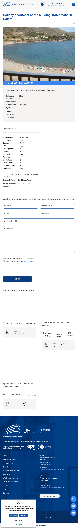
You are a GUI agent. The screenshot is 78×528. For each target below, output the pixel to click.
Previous (5, 53)
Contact (6, 493)
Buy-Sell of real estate (11, 471)
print (73, 23)
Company (6, 486)
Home (5, 456)
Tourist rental (7, 467)
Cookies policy (43, 519)
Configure (18, 520)
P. (46, 465)
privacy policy (28, 261)
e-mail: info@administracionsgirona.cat (52, 470)
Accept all (13, 515)
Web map (53, 519)
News (5, 489)
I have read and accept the (19, 261)
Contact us (49, 497)
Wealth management (10, 478)
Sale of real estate (9, 460)
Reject (23, 515)
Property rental (8, 463)
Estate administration (10, 482)
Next (72, 53)
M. (45, 467)
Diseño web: (39, 526)
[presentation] (18, 269)
